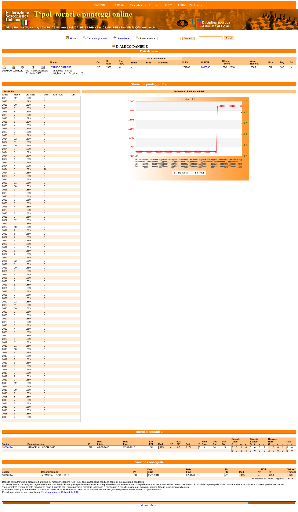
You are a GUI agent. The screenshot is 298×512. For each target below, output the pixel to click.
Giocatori (136, 5)
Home (73, 38)
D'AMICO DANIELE (61, 67)
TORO (182, 5)
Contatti (99, 5)
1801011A (7, 447)
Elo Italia (118, 5)
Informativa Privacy (149, 505)
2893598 (205, 67)
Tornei (153, 5)
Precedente (123, 38)
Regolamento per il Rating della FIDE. (60, 492)
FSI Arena (195, 5)
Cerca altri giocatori (97, 38)
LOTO (167, 5)
